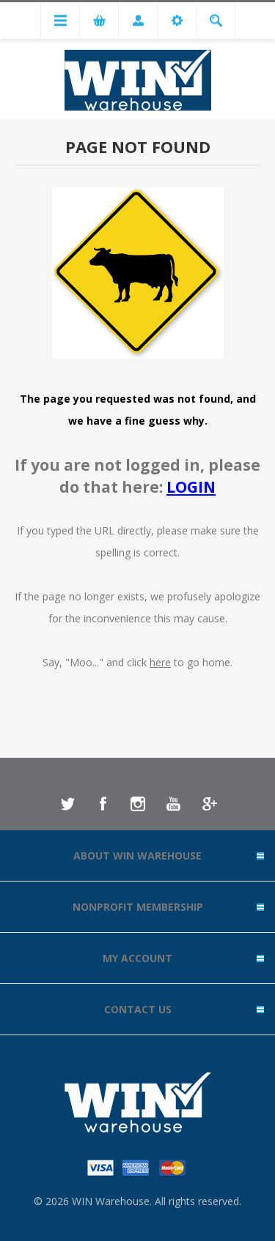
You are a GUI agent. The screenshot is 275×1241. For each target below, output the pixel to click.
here (160, 662)
